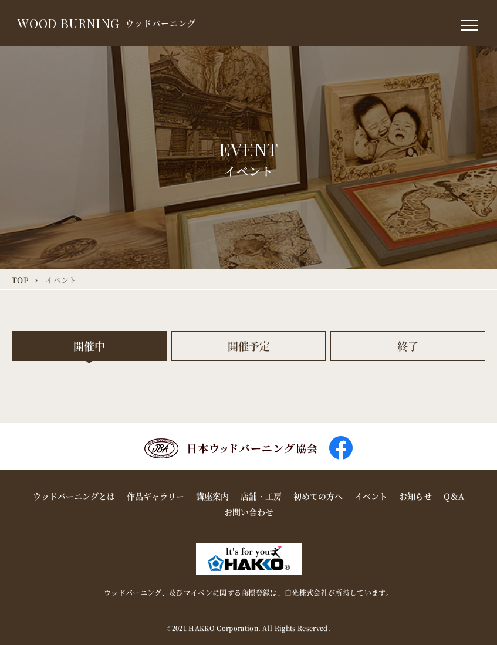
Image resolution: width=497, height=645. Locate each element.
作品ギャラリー (155, 496)
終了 (407, 345)
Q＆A (454, 496)
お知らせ (415, 496)
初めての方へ (318, 496)
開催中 (89, 345)
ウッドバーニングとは (74, 496)
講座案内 (212, 496)
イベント (370, 496)
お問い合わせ (248, 512)
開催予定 (249, 345)
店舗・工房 (261, 496)
